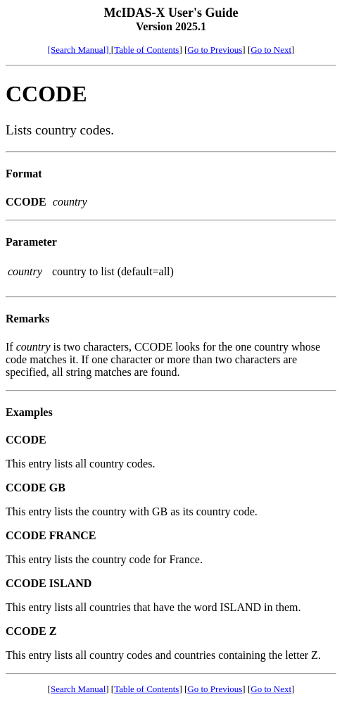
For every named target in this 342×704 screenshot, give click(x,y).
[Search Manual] (79, 49)
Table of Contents (146, 49)
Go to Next (271, 49)
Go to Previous (214, 49)
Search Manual (78, 689)
